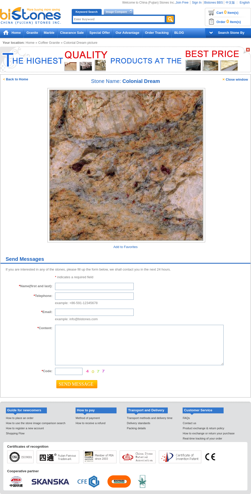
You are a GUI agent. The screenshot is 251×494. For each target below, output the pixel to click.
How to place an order (20, 418)
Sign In (197, 2)
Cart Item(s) (227, 12)
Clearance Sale (72, 33)
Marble (49, 33)
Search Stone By (231, 33)
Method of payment (88, 418)
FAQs (186, 418)
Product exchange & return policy (203, 428)
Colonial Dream (75, 43)
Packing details (136, 428)
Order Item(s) (228, 21)
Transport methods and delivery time (149, 418)
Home (16, 33)
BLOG (179, 33)
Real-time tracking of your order (202, 438)
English (245, 2)
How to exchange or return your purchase (208, 433)
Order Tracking (157, 33)
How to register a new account (25, 428)
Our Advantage (127, 33)
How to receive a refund (90, 423)
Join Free (182, 2)
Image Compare (116, 11)
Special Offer (99, 33)
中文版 (230, 2)
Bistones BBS (213, 2)
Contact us (189, 423)
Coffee (43, 43)
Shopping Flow (15, 433)
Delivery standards (138, 423)
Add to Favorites (125, 247)
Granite (32, 33)
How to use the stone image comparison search (35, 423)
